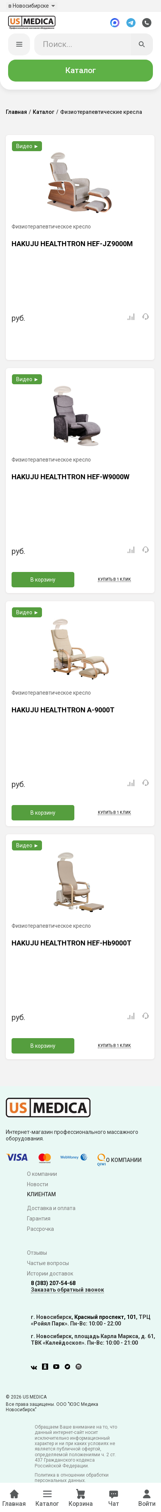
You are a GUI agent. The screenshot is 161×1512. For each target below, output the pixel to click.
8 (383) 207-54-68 (53, 1285)
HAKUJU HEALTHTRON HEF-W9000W (70, 478)
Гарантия (38, 1220)
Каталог (80, 72)
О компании (42, 1175)
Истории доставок (50, 1275)
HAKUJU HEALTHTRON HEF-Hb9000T (71, 944)
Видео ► (27, 148)
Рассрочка (40, 1230)
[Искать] (142, 46)
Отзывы (37, 1254)
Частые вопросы (48, 1265)
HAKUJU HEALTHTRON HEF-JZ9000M (72, 245)
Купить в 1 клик (114, 581)
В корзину (42, 581)
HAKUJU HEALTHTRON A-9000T (63, 711)
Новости (37, 1186)
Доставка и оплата (51, 1210)
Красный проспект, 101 (105, 1318)
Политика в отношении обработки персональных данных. (72, 1479)
